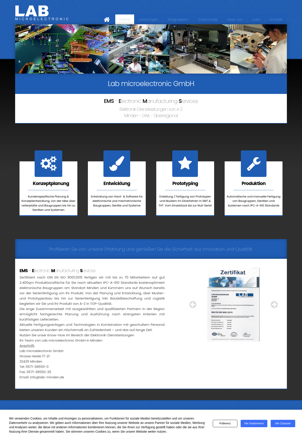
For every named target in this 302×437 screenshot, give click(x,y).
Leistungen (148, 19)
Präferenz (225, 424)
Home (124, 19)
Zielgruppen (178, 19)
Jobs (256, 19)
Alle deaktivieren (254, 424)
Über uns (235, 19)
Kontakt (276, 19)
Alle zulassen (283, 424)
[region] (151, 49)
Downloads (208, 19)
